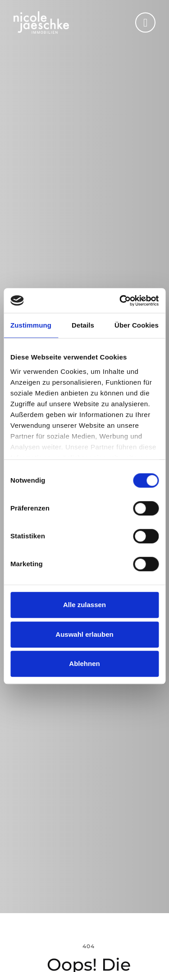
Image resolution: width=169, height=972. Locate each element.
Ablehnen (84, 663)
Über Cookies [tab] (136, 325)
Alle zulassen (84, 604)
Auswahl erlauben (84, 634)
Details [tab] (83, 325)
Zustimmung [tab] (30, 325)
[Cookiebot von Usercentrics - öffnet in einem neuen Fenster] (120, 300)
